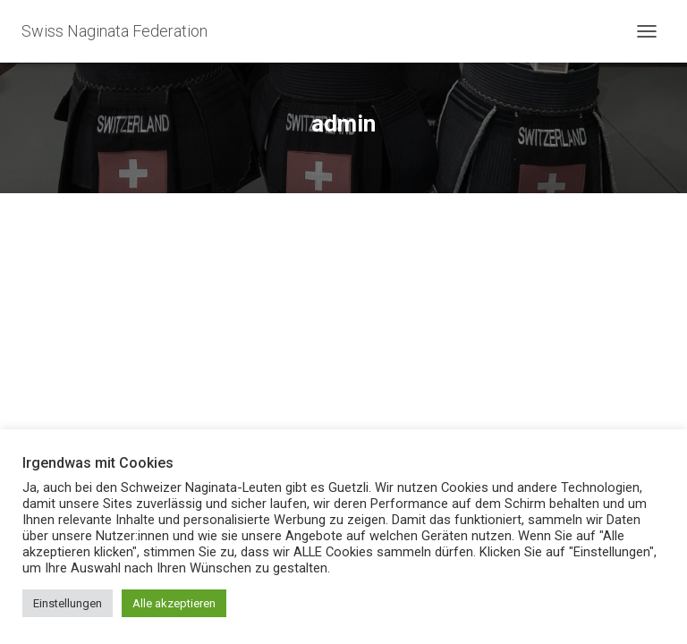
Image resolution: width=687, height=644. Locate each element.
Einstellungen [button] (67, 603)
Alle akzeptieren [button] (174, 603)
